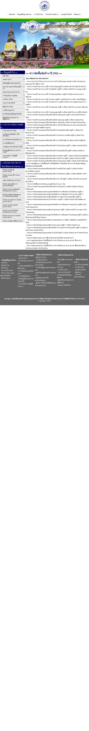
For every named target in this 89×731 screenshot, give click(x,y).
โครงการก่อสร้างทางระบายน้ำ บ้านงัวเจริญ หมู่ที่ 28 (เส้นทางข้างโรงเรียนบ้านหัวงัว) (56, 86)
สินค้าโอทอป (5, 278)
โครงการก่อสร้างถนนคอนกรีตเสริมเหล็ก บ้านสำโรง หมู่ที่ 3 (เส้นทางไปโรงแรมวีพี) (56, 158)
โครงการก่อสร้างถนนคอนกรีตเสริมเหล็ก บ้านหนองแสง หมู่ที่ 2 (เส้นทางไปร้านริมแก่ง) (57, 161)
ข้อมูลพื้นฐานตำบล (24, 14)
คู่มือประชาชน (40, 257)
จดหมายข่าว (22, 258)
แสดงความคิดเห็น (64, 285)
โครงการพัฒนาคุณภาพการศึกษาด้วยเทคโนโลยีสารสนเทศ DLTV (50, 238)
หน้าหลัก (12, 14)
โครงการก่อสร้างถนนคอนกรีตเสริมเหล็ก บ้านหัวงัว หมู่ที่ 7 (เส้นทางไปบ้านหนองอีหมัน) (57, 156)
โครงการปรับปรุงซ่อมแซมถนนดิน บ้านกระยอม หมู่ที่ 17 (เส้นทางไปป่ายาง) (53, 225)
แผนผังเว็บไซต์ (66, 14)
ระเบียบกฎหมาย (41, 260)
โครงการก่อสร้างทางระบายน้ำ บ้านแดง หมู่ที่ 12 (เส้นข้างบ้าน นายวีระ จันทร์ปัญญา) (56, 99)
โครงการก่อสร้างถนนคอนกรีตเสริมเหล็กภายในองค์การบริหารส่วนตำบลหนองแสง (56, 122)
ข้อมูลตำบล (4, 265)
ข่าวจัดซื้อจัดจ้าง (23, 276)
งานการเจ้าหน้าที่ (63, 272)
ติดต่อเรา (77, 14)
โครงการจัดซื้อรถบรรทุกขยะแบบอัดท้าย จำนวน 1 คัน (46, 184)
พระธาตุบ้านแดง (6, 270)
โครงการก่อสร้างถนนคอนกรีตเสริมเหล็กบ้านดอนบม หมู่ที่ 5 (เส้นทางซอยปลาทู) (55, 120)
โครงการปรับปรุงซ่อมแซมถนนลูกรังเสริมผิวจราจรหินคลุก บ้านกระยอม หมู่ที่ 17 (55, 194)
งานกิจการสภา (62, 270)
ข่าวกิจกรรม (38, 14)
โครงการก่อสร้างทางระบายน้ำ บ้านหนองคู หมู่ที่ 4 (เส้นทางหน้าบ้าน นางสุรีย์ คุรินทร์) (57, 112)
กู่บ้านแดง (4, 268)
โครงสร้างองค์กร (52, 14)
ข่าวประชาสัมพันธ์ (81, 265)
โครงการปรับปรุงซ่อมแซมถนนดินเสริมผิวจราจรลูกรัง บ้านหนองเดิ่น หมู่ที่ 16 (54, 197)
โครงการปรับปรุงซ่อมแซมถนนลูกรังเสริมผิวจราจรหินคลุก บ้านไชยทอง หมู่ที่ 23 (55, 192)
